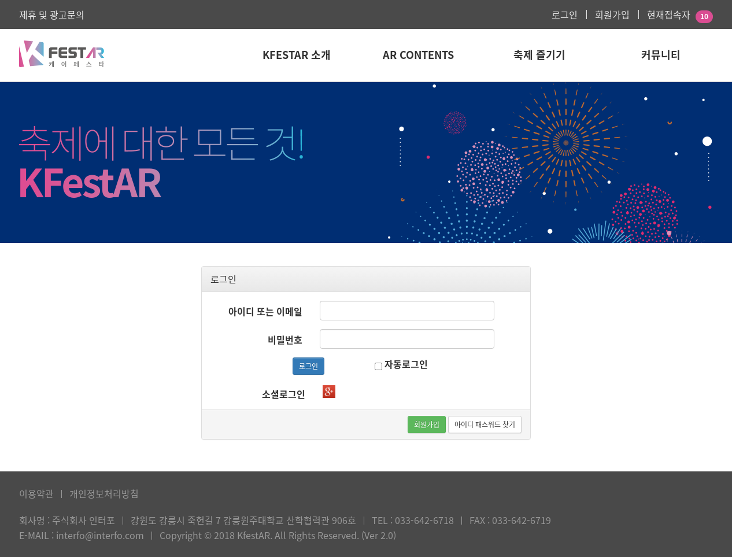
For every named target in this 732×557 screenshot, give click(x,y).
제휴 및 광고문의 (51, 14)
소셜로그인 (283, 394)
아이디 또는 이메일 (265, 311)
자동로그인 (401, 364)
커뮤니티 (661, 54)
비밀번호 (285, 339)
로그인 (565, 14)
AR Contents (418, 54)
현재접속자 (668, 14)
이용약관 (36, 493)
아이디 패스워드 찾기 (484, 424)
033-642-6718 (424, 520)
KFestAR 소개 (297, 54)
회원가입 (612, 14)
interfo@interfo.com (100, 535)
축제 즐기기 (539, 54)
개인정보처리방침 (104, 493)
